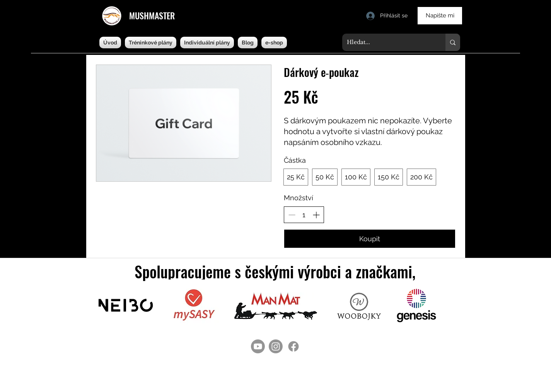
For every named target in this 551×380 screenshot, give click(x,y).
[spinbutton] (304, 215)
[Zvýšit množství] (316, 215)
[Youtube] (258, 346)
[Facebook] (293, 346)
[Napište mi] (440, 15)
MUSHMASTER (152, 15)
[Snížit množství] (292, 215)
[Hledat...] (388, 42)
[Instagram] (276, 346)
